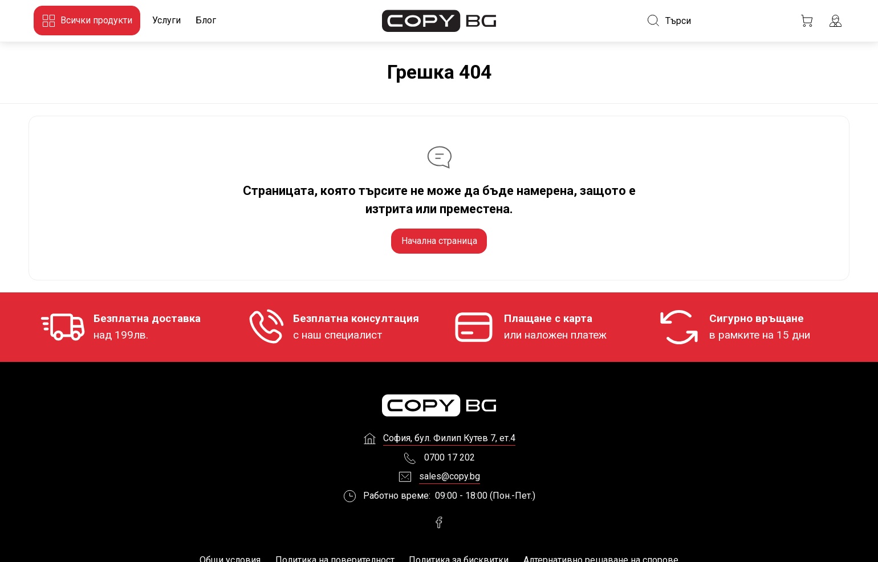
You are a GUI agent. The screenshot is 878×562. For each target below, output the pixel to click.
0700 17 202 (449, 459)
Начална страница (439, 240)
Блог (206, 20)
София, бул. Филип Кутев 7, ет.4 (449, 440)
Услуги (166, 20)
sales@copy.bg (449, 479)
